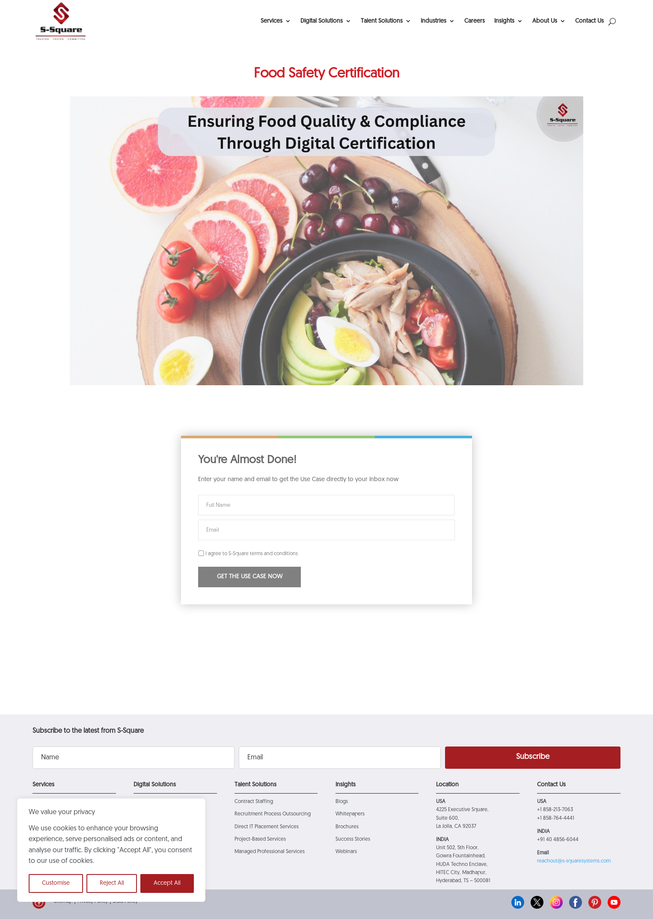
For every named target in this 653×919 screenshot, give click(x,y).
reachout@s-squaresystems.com (574, 861)
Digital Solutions (321, 21)
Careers (474, 21)
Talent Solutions (382, 21)
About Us (544, 21)
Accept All (167, 883)
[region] (111, 850)
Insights (504, 21)
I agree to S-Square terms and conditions (248, 553)
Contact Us (589, 21)
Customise (56, 883)
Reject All (112, 883)
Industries (433, 21)
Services (271, 21)
